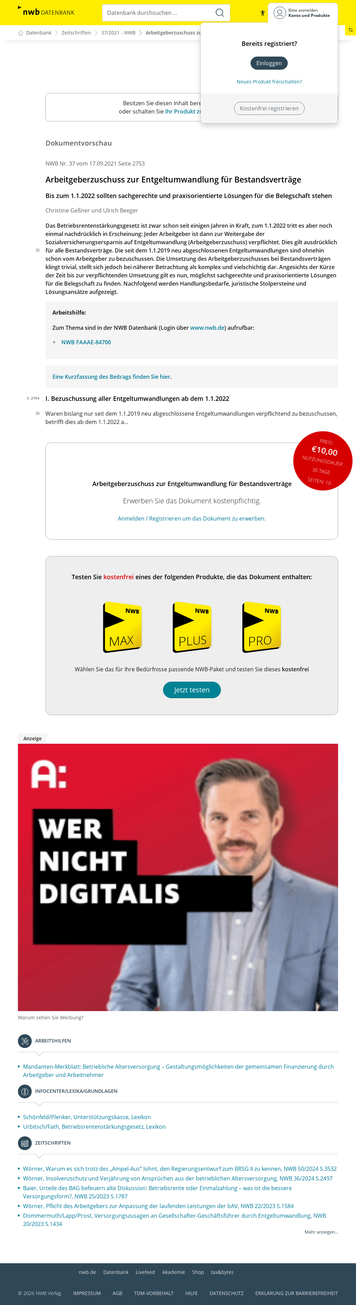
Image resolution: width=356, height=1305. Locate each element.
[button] (262, 13)
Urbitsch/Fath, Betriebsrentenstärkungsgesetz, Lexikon (94, 1127)
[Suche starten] (220, 12)
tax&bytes (222, 1272)
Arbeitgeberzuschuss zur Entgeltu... (188, 33)
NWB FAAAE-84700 (86, 342)
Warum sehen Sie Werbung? (50, 1018)
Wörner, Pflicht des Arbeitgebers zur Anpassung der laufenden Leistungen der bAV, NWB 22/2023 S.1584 (158, 1206)
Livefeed (145, 1272)
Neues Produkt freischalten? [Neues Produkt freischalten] (269, 81)
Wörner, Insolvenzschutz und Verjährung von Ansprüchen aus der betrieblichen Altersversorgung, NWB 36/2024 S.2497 (178, 1179)
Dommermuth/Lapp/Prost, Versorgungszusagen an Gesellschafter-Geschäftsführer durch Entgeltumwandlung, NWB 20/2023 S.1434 (174, 1220)
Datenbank (116, 1272)
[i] (37, 250)
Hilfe (191, 1293)
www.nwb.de (207, 328)
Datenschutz (227, 1293)
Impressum (87, 1293)
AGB (117, 1293)
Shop (198, 1272)
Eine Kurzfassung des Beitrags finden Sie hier (111, 377)
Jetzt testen (192, 690)
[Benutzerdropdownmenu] (303, 12)
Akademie (173, 1272)
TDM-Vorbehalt (154, 1293)
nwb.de (87, 1272)
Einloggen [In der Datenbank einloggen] (269, 63)
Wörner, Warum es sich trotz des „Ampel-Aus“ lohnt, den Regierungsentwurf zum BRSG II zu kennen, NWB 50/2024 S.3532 (180, 1169)
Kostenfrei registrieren (269, 108)
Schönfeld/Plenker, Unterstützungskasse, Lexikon (87, 1117)
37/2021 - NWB (118, 33)
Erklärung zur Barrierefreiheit (296, 1293)
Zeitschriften (76, 33)
